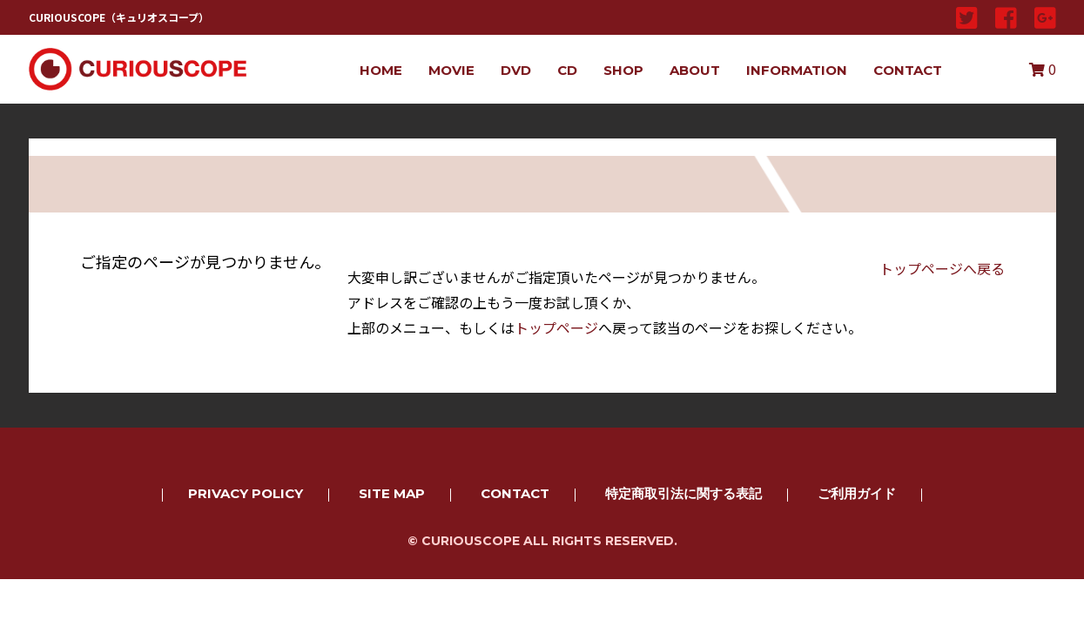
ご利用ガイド (857, 493)
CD (567, 70)
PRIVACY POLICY (245, 493)
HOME (381, 70)
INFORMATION (796, 70)
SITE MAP (392, 493)
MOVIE (451, 70)
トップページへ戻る (942, 268)
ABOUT (695, 70)
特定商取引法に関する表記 (683, 493)
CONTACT (907, 70)
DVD (516, 70)
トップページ (556, 327)
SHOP (623, 70)
